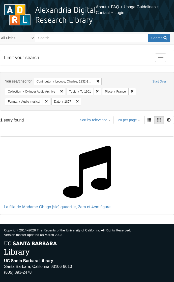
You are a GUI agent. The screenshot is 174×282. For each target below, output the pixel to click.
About (101, 7)
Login (119, 13)
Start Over (159, 81)
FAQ (115, 7)
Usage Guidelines (140, 7)
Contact (103, 13)
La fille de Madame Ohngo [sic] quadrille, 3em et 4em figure (57, 207)
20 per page (129, 120)
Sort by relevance (95, 120)
